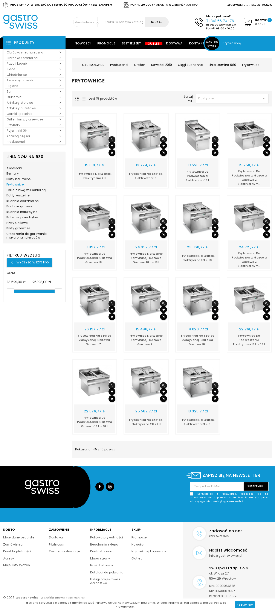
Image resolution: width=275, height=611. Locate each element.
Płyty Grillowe (17, 223)
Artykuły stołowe (34, 102)
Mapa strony (100, 558)
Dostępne (232, 98)
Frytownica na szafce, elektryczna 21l (95, 176)
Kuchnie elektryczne (22, 201)
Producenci (34, 142)
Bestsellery (131, 43)
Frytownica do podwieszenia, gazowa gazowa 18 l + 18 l (94, 422)
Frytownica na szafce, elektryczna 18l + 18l (198, 258)
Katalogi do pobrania (106, 572)
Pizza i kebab (34, 63)
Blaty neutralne (18, 179)
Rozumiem (245, 605)
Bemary (12, 174)
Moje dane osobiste (18, 537)
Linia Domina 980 (24, 156)
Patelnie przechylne (22, 217)
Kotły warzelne (18, 196)
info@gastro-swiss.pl (221, 24)
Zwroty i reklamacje (64, 551)
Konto (9, 529)
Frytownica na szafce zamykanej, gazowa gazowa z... (94, 340)
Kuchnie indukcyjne (21, 212)
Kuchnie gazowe (19, 206)
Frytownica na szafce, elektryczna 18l (146, 176)
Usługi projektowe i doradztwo (105, 581)
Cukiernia (34, 97)
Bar (34, 91)
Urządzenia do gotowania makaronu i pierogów (26, 236)
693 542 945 (219, 536)
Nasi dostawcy (101, 565)
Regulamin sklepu (104, 544)
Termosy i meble (34, 80)
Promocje (106, 43)
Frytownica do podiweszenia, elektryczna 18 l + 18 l (249, 340)
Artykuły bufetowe (34, 108)
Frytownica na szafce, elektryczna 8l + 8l (198, 422)
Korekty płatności (17, 551)
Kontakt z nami (102, 551)
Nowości (83, 43)
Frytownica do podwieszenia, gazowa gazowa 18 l (94, 258)
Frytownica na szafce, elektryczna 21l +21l (146, 422)
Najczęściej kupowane (149, 551)
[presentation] (236, 513)
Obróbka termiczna (34, 58)
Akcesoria (14, 168)
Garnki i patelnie (34, 114)
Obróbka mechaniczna (34, 52)
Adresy (8, 558)
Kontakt (197, 43)
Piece (34, 69)
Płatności (56, 544)
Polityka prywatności (106, 537)
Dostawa (174, 43)
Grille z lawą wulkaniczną (26, 190)
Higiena (34, 86)
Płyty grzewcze (18, 228)
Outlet (154, 43)
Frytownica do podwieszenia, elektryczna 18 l (197, 176)
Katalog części (34, 136)
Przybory (34, 125)
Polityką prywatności (228, 501)
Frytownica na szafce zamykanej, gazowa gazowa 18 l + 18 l (146, 258)
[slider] (10, 291)
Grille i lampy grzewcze (34, 119)
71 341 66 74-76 (220, 20)
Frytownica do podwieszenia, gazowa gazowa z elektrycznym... (249, 177)
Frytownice (15, 185)
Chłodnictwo (34, 75)
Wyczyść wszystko (29, 262)
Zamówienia (13, 544)
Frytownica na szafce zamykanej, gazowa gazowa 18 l (197, 340)
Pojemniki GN (34, 130)
